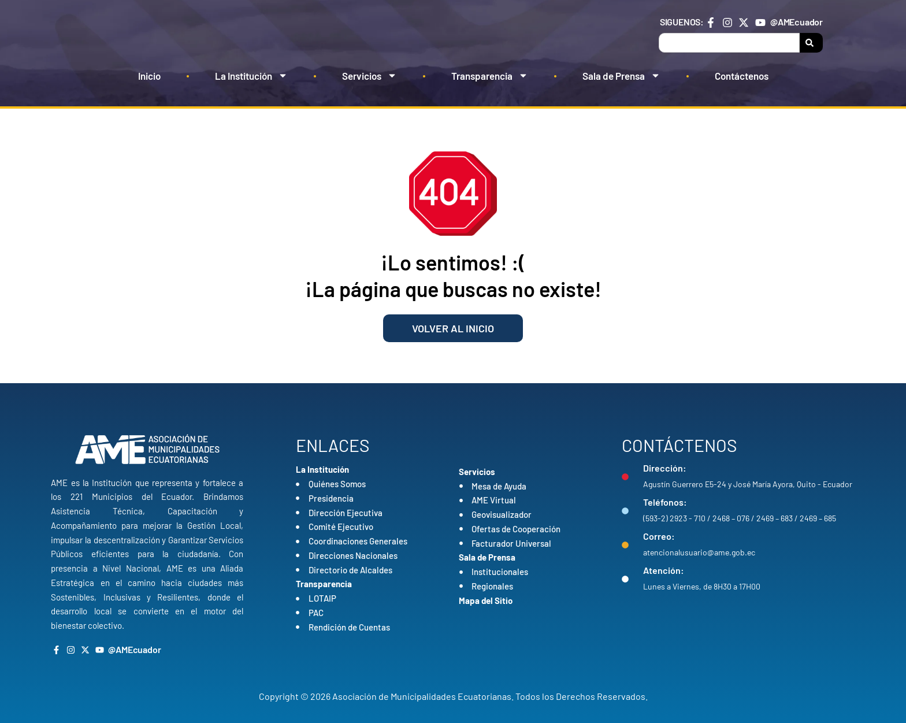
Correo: (659, 536)
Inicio (149, 75)
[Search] (811, 43)
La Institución (251, 75)
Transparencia (489, 75)
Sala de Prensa (621, 75)
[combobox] (729, 43)
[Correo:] (625, 545)
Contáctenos (741, 75)
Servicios (369, 75)
